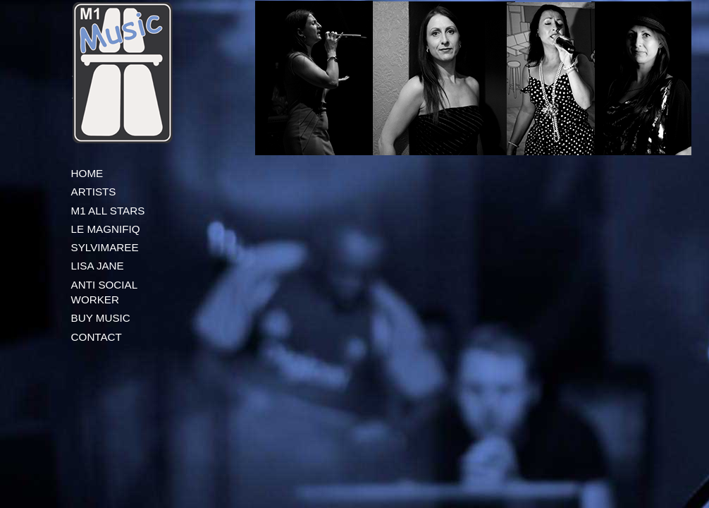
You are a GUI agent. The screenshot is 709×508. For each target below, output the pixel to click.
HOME (87, 173)
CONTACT (96, 337)
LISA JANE (97, 266)
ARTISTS (93, 192)
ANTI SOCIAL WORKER (104, 292)
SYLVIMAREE (105, 247)
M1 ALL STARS (108, 211)
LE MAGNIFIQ (105, 229)
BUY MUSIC (100, 318)
